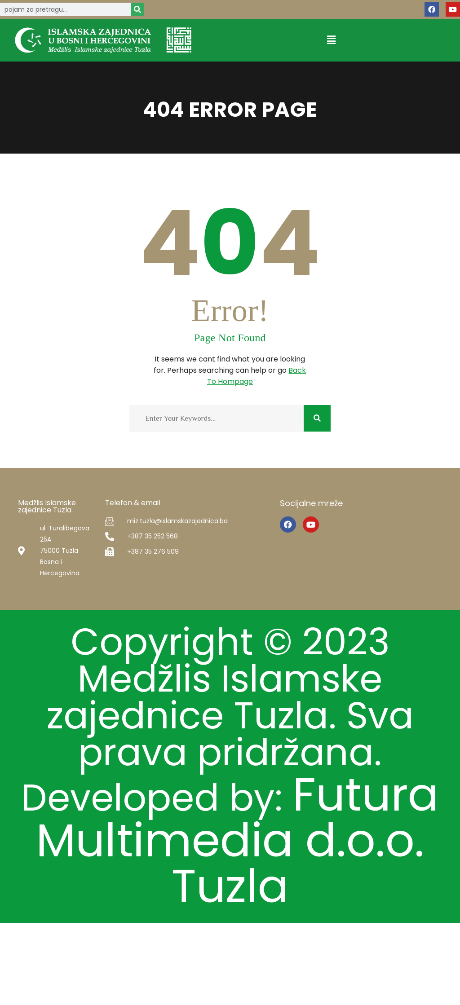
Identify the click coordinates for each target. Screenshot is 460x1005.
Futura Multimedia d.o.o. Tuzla (230, 945)
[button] (331, 40)
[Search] (137, 9)
